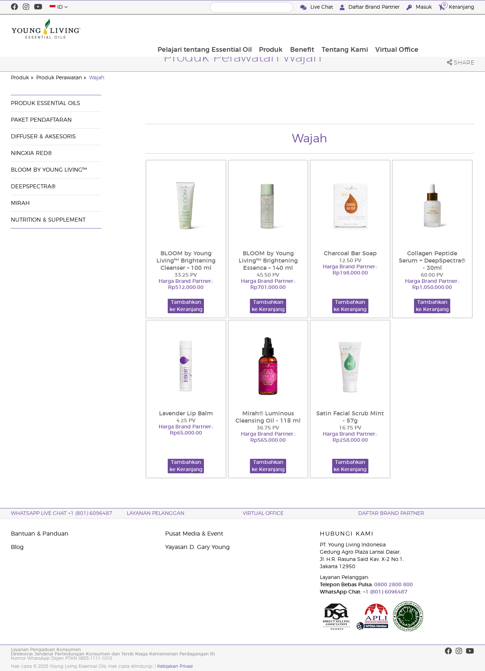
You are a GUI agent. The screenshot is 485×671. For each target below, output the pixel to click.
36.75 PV (268, 428)
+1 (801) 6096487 (384, 592)
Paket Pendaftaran (41, 120)
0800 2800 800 (393, 584)
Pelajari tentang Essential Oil (254, 28)
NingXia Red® (31, 153)
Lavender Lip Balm (186, 413)
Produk (321, 28)
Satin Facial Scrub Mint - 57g (350, 417)
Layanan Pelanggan (155, 513)
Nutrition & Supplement (48, 220)
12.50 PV (350, 260)
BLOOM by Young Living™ (49, 170)
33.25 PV (186, 275)
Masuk (419, 7)
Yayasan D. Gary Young (197, 547)
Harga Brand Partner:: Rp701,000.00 (268, 284)
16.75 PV (350, 428)
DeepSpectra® (33, 186)
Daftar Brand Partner (370, 7)
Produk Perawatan (59, 77)
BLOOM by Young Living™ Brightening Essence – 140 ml (268, 261)
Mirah (20, 203)
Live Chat (317, 7)
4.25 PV (186, 420)
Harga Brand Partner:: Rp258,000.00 (350, 437)
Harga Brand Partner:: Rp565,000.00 (268, 437)
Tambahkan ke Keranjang (186, 306)
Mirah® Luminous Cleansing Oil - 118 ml (268, 417)
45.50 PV (268, 275)
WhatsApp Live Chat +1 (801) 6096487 (61, 513)
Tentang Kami (396, 28)
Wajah (96, 77)
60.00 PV (432, 275)
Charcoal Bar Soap (350, 253)
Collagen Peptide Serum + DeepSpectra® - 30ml (432, 261)
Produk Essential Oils (45, 103)
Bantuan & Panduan (39, 534)
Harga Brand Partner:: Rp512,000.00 (186, 284)
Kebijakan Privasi (175, 666)
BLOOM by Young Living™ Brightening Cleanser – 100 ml (186, 261)
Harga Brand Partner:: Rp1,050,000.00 (432, 284)
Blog (17, 547)
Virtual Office (448, 28)
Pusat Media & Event (194, 534)
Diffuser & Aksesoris (43, 136)
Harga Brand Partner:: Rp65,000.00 (186, 430)
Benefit (353, 28)
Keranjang (456, 6)
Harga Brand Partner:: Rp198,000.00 (350, 270)
